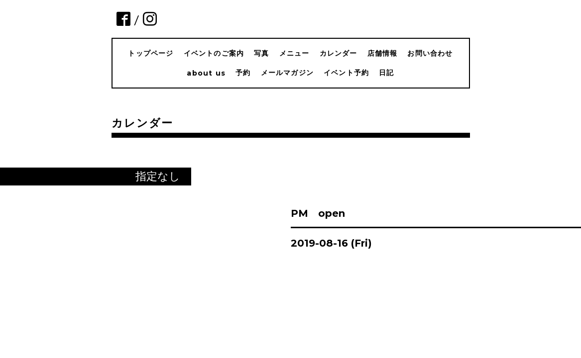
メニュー (294, 53)
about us (206, 73)
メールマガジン (287, 72)
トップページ (150, 53)
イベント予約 (346, 72)
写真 (261, 53)
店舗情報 (382, 53)
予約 (242, 72)
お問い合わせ (430, 53)
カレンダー (338, 53)
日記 (386, 72)
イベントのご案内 (214, 53)
